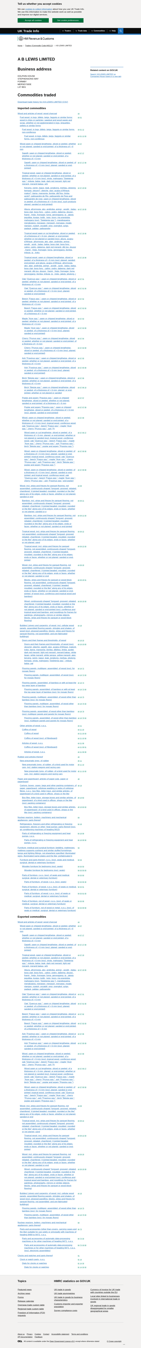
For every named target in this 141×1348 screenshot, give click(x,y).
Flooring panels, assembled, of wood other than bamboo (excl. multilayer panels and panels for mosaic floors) (48, 712)
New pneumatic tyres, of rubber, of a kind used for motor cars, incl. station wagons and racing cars (48, 765)
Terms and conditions (79, 1334)
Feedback (38, 1337)
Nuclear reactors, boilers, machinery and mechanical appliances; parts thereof (42, 818)
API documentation (25, 1337)
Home (20, 46)
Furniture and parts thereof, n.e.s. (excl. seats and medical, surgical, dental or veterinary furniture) (47, 861)
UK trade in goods (62, 1289)
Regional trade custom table (31, 1309)
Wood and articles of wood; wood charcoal (37, 113)
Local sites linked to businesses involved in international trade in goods (105, 1299)
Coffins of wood (29, 729)
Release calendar (26, 1301)
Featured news (25, 1289)
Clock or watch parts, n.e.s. (32, 1259)
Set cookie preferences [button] (68, 20)
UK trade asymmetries (64, 1293)
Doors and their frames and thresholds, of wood (44, 640)
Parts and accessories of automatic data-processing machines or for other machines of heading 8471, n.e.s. (47, 1239)
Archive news (24, 1293)
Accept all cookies (33, 20)
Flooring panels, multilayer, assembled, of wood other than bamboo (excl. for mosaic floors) (49, 698)
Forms (21, 1297)
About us (21, 1334)
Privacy (29, 1334)
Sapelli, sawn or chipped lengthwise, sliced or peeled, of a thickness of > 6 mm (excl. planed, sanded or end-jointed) (50, 165)
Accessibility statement (60, 1334)
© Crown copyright (114, 1341)
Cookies (38, 1334)
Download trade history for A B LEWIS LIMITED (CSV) (43, 102)
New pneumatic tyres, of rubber (34, 761)
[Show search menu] (120, 31)
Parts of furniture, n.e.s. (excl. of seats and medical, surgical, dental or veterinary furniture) (46, 876)
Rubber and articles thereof (30, 757)
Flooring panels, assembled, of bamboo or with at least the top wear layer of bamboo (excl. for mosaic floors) (49, 690)
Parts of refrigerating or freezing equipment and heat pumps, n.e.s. (46, 834)
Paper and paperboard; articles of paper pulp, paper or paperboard (43, 780)
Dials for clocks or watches (34, 1263)
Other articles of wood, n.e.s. (33, 725)
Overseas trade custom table (31, 1305)
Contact (46, 1334)
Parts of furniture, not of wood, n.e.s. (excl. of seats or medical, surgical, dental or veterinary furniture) (47, 902)
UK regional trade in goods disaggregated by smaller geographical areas (102, 1308)
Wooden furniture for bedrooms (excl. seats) (42, 866)
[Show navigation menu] (66, 31)
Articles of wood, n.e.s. (32, 743)
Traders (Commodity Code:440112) (39, 46)
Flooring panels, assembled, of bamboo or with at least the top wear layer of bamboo (49, 684)
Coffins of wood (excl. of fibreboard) (40, 738)
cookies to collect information (38, 9)
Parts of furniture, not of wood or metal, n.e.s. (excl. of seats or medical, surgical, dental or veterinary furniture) (50, 909)
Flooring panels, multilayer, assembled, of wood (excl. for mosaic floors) (48, 669)
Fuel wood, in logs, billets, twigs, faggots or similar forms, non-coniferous (48, 130)
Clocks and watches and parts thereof (35, 1255)
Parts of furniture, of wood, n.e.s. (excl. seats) (45, 882)
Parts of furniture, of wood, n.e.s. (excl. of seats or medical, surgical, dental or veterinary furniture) (49, 888)
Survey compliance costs (65, 1310)
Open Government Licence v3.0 (62, 1341)
